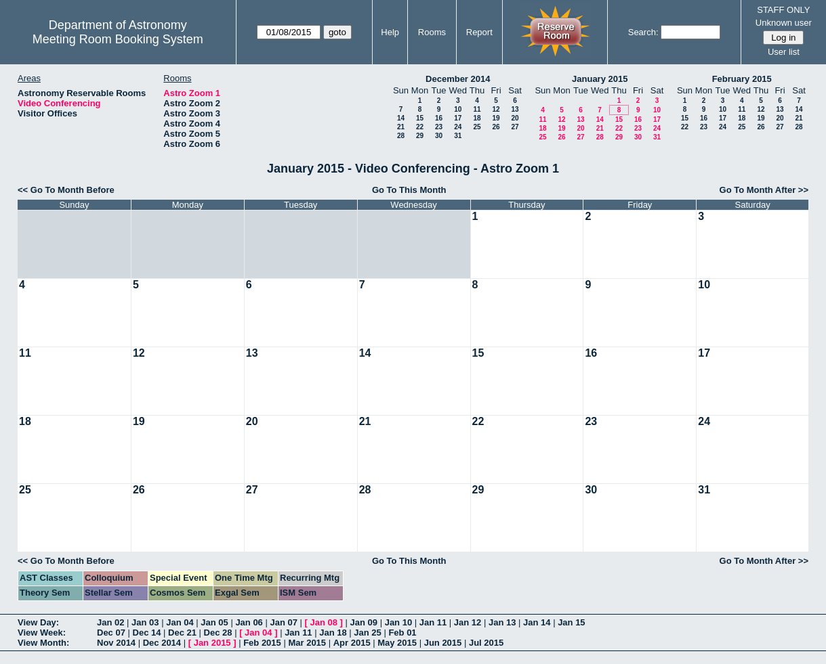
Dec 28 (218, 632)
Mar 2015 (307, 643)
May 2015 (397, 643)
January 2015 (599, 79)
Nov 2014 (116, 643)
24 (457, 127)
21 (401, 127)
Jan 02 (110, 622)
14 (401, 118)
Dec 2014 (162, 643)
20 (514, 118)
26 (495, 127)
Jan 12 (467, 622)
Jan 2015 (212, 643)
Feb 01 (402, 632)
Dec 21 (182, 632)
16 (438, 118)
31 (457, 135)
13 (514, 109)
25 (476, 127)
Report (479, 32)
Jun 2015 (443, 643)
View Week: (42, 632)
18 (476, 118)
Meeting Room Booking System (118, 39)
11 (476, 109)
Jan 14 (536, 622)
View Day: (38, 622)
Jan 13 (502, 622)
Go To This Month (409, 190)
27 (514, 127)
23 (438, 127)
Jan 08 (323, 622)
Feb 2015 (262, 643)
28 (401, 135)
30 (438, 135)
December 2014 (458, 79)
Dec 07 (111, 632)
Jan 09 (363, 622)
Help (390, 32)
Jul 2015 (486, 643)
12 (495, 109)
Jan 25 (367, 632)
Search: (643, 32)
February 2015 (742, 79)
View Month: (43, 643)
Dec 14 (147, 632)
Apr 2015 (352, 643)
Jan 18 (332, 632)
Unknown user (784, 23)
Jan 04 (179, 622)
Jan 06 (248, 622)
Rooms (432, 32)
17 (457, 118)
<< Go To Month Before (66, 190)
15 (420, 118)
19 (495, 118)
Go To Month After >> (764, 190)
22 (420, 127)
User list (784, 52)
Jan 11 (433, 622)
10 (457, 109)
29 (420, 135)
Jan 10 (398, 622)
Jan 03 (145, 622)
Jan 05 (214, 622)
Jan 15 (571, 622)
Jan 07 (283, 622)
